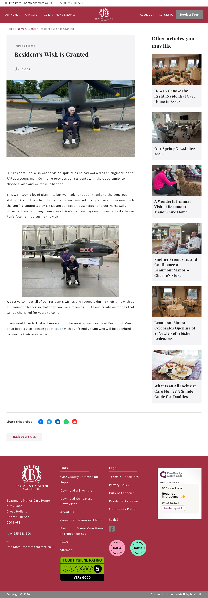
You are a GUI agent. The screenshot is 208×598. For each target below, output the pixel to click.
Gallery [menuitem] (48, 14)
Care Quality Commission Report (79, 479)
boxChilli (196, 594)
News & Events (26, 29)
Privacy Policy (119, 485)
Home (10, 29)
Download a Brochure (76, 490)
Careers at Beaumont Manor (81, 520)
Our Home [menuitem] (12, 14)
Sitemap (66, 550)
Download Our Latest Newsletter (76, 501)
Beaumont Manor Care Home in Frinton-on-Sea (82, 531)
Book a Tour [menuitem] (189, 14)
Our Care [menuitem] (32, 14)
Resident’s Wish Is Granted (56, 29)
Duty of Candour (121, 493)
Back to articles (24, 437)
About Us (67, 512)
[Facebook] (112, 530)
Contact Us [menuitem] (166, 14)
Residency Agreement (125, 501)
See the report (171, 508)
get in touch (54, 329)
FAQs (64, 542)
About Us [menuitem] (147, 14)
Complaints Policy (122, 509)
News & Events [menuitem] (65, 14)
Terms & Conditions (124, 477)
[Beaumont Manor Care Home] (104, 14)
